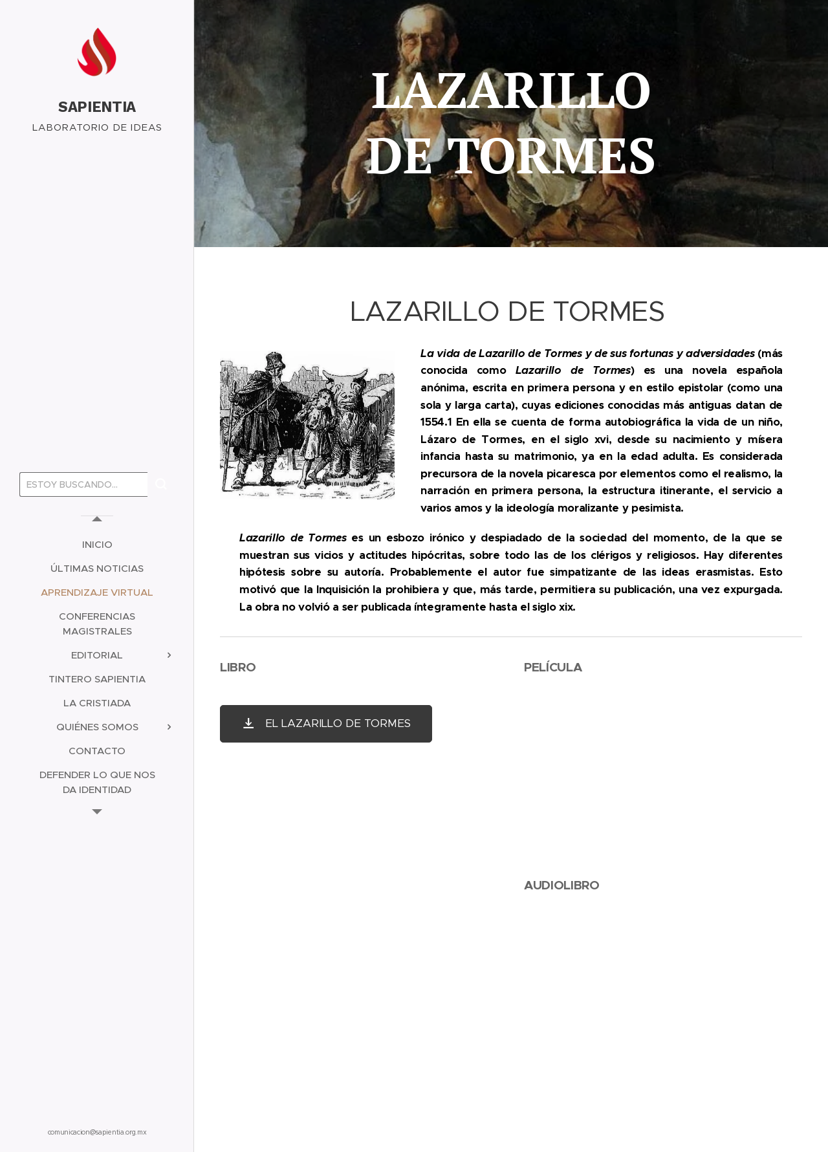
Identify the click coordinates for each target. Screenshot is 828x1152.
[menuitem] (97, 544)
